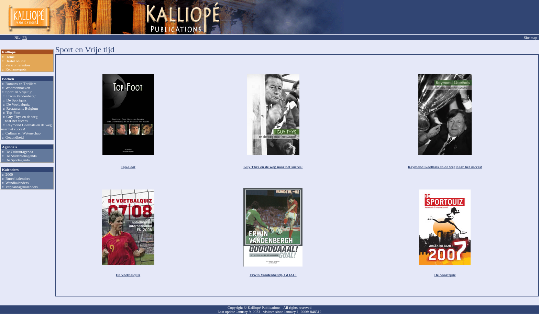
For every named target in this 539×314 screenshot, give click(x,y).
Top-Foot (13, 112)
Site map (530, 37)
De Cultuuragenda (19, 152)
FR (24, 37)
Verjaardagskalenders (22, 187)
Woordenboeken (18, 88)
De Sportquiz (16, 100)
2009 (9, 174)
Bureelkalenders (18, 178)
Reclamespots (16, 69)
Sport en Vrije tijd (19, 92)
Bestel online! (16, 61)
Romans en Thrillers (21, 84)
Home (10, 57)
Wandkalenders (17, 183)
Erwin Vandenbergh (21, 96)
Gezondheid (15, 137)
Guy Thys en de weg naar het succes (19, 119)
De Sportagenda (18, 160)
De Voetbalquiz (18, 104)
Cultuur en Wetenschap (23, 133)
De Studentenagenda (21, 156)
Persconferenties (18, 65)
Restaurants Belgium (22, 108)
